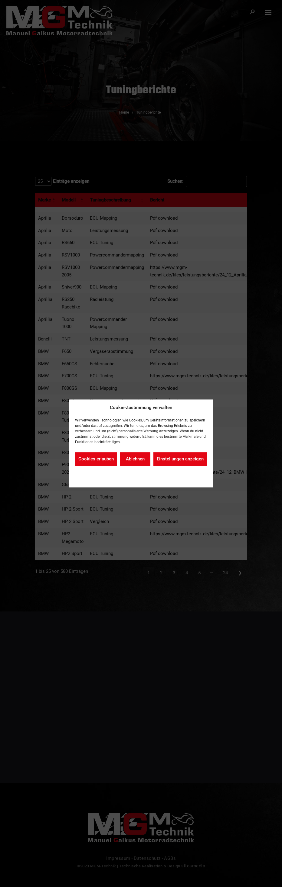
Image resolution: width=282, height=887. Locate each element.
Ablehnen (135, 459)
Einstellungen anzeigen (180, 459)
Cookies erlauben (96, 459)
